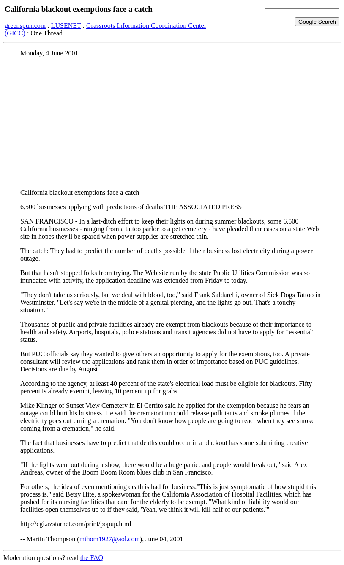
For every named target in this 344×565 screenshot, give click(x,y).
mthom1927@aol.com (109, 539)
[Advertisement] (172, 123)
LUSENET (66, 25)
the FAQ (91, 557)
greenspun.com (25, 25)
